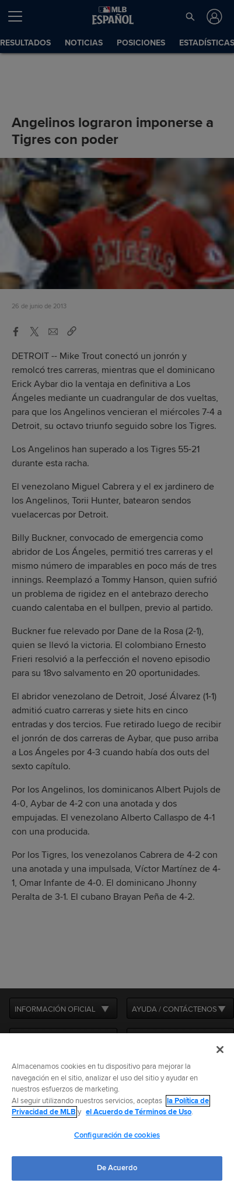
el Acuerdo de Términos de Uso (138, 1112)
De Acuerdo (117, 1168)
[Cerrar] (220, 1049)
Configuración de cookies (117, 1135)
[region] (117, 1111)
